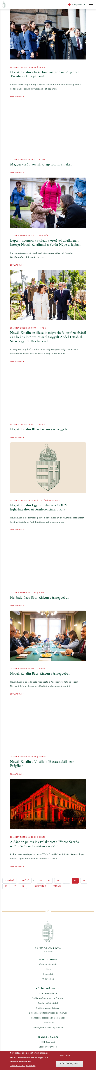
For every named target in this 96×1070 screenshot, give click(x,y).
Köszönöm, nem (69, 1064)
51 (50, 880)
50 (41, 880)
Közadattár (48, 1023)
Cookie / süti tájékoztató (22, 1065)
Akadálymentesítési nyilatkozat (48, 1028)
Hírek (42, 67)
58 (24, 885)
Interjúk (44, 235)
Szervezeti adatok (48, 993)
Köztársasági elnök (48, 964)
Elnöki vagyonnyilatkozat (48, 1008)
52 (59, 880)
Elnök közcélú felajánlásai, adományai (48, 1013)
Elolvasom (16, 97)
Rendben (65, 1056)
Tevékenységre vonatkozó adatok (48, 998)
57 (16, 885)
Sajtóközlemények (49, 500)
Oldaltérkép (48, 979)
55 (85, 880)
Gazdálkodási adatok (48, 1003)
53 (67, 880)
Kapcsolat (48, 974)
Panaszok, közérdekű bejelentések (48, 1018)
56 (7, 885)
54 (76, 881)
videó (42, 159)
